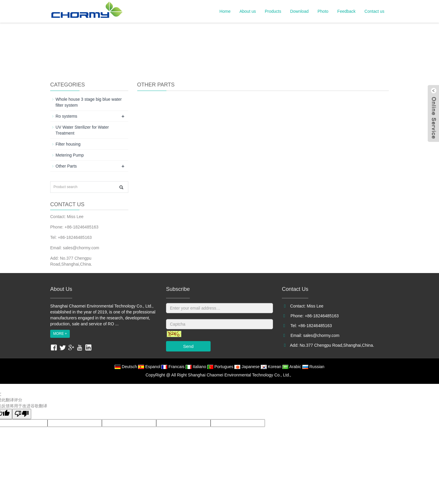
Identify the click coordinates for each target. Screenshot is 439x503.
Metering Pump (70, 155)
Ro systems (66, 116)
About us (247, 11)
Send (188, 346)
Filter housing (68, 144)
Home (225, 11)
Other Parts (66, 166)
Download (299, 11)
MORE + (60, 334)
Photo (323, 11)
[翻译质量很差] (21, 414)
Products (273, 11)
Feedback (346, 11)
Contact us (374, 11)
